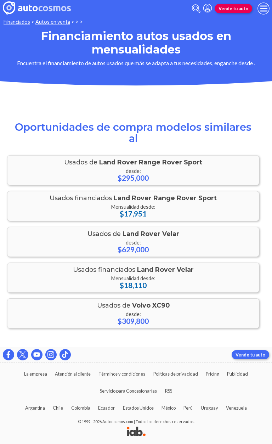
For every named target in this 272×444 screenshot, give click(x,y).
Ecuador (106, 408)
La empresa (35, 374)
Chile (58, 408)
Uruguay (209, 408)
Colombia (80, 408)
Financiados (17, 22)
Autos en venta (52, 22)
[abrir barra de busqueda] (196, 9)
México (169, 408)
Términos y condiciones (121, 374)
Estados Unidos (138, 408)
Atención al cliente (73, 374)
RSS (168, 391)
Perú (188, 408)
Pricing (212, 374)
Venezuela (236, 408)
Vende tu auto (233, 8)
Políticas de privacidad (175, 374)
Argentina (35, 408)
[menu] (263, 8)
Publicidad (237, 374)
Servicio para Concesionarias (128, 391)
